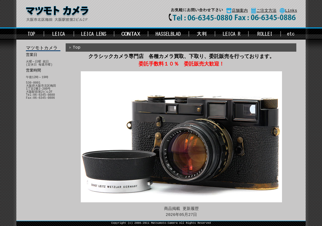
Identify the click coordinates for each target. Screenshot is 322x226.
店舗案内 (240, 11)
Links (291, 11)
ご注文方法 (266, 11)
